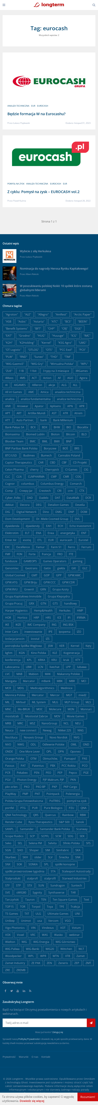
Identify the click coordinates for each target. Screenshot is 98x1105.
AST (54, 413)
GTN (43, 603)
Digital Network (26, 512)
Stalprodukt (13, 878)
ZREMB (20, 970)
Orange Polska (14, 758)
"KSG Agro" (65, 343)
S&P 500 (64, 822)
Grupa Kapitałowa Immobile (23, 596)
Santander (27, 829)
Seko (8, 843)
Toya (50, 906)
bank (43, 420)
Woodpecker (13, 956)
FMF (7, 554)
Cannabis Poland (69, 455)
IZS (48, 639)
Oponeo (75, 751)
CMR (66, 476)
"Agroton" (11, 314)
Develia (80, 505)
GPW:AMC (74, 575)
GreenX (29, 589)
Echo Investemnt (80, 526)
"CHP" (51, 328)
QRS (35, 815)
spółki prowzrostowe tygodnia (24, 871)
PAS (84, 758)
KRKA (41, 660)
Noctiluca (11, 737)
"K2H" (9, 343)
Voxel (20, 935)
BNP (69, 441)
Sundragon (57, 885)
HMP (80, 610)
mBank (45, 681)
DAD (30, 498)
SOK (19, 864)
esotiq (27, 540)
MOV (57, 716)
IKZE (18, 625)
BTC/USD (11, 455)
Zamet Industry (15, 963)
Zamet (80, 956)
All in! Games (13, 392)
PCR (7, 773)
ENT (83, 533)
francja (46, 554)
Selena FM (35, 843)
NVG (77, 737)
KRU (54, 660)
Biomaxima (12, 434)
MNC (8, 709)
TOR (22, 906)
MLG (55, 702)
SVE (7, 892)
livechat (55, 667)
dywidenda (12, 526)
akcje (51, 385)
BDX (44, 427)
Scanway (81, 829)
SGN (8, 850)
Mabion (33, 674)
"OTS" (49, 350)
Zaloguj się (57, 1032)
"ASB (8, 321)
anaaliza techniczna (67, 392)
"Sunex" (39, 357)
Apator (39, 406)
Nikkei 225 (64, 730)
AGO (70, 378)
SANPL (9, 829)
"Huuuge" (58, 336)
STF (7, 885)
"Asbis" (22, 321)
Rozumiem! (87, 1097)
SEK (82, 836)
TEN (43, 899)
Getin (47, 568)
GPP (59, 575)
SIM (47, 850)
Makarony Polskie (68, 674)
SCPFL (45, 836)
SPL (46, 864)
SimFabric (62, 850)
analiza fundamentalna (36, 399)
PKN (73, 780)
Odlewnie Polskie (53, 744)
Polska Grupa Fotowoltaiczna (24, 801)
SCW (58, 836)
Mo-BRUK (24, 709)
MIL (7, 702)
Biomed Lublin (35, 434)
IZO (79, 632)
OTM (33, 758)
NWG (20, 744)
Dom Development (17, 519)
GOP (47, 575)
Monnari (86, 709)
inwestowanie (33, 632)
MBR (72, 681)
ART (19, 413)
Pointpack (52, 794)
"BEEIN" (82, 321)
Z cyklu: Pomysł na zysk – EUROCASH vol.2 (43, 190)
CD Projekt (80, 462)
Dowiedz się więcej (32, 1101)
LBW (29, 667)
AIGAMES (20, 385)
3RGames (81, 371)
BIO (68, 427)
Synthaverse (56, 892)
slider (38, 857)
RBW (83, 815)
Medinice (66, 688)
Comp (9, 491)
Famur (40, 547)
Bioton (55, 434)
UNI (77, 914)
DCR (88, 498)
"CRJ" (64, 328)
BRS (76, 448)
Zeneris (63, 963)
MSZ (32, 723)
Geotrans (31, 568)
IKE (7, 625)
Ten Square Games (65, 899)
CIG (86, 469)
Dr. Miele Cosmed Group (52, 519)
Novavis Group (33, 737)
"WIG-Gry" (37, 364)
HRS (48, 617)
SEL (20, 843)
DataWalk (73, 498)
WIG (24, 942)
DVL (77, 519)
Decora (25, 505)
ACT (34, 378)
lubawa (81, 667)
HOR (8, 617)
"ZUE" (8, 371)
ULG (38, 914)
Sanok (80, 822)
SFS (88, 843)
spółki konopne (65, 864)
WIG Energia (41, 942)
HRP (36, 617)
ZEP (76, 963)
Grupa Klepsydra (59, 596)
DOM (84, 512)
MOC (39, 709)
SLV (50, 857)
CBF (64, 462)
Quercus (50, 815)
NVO (8, 744)
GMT (34, 575)
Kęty (88, 646)
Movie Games (75, 716)
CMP (54, 476)
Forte (32, 554)
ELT (27, 533)
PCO (84, 765)
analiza (9, 399)
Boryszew (50, 448)
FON (19, 554)
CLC (7, 476)
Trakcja (75, 906)
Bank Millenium (63, 420)
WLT (81, 949)
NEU (78, 723)
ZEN (49, 963)
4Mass (9, 378)
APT (7, 413)
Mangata (11, 681)
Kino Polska (38, 653)
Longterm (17, 1078)
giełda (61, 568)
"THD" (54, 357)
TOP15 (9, 906)
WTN (56, 956)
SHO (20, 850)
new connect (28, 730)
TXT (26, 914)
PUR (35, 808)
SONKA (33, 864)
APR (81, 406)
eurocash (42, 105)
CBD (52, 462)
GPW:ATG (11, 582)
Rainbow (68, 815)
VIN (33, 928)
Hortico (22, 617)
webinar (74, 935)
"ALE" (27, 314)
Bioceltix (82, 427)
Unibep (10, 921)
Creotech (45, 491)
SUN (41, 885)
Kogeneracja (71, 653)
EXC (7, 547)
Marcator (29, 681)
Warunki (23, 1056)
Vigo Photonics (15, 928)
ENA (38, 533)
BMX (57, 441)
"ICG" (74, 336)
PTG (23, 808)
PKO (27, 787)
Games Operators (54, 561)
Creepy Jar (26, 491)
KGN (22, 653)
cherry (34, 469)
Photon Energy (26, 780)
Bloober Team (14, 441)
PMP (25, 794)
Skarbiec (10, 857)
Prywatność (9, 1056)
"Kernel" (46, 343)
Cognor (10, 484)
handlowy (70, 603)
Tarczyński (12, 899)
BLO (84, 434)
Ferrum (86, 547)
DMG (58, 512)
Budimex (29, 455)
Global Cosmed (15, 575)
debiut (9, 505)
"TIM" (67, 357)
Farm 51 (56, 547)
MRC (20, 723)
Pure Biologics (53, 808)
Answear (22, 406)
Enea (51, 533)
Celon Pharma (14, 469)
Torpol (36, 906)
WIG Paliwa (12, 949)
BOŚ (65, 448)
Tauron (30, 899)
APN (70, 406)
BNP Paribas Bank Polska (21, 448)
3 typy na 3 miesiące (56, 371)
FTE (71, 554)
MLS (88, 702)
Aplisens (55, 406)
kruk (66, 660)
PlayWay (10, 794)
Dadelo (43, 498)
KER (61, 646)
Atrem (78, 413)
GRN (43, 589)
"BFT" (37, 328)
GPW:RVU (11, 589)
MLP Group (72, 702)
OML (74, 744)
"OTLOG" (33, 350)
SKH (25, 857)
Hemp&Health (43, 610)
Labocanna (12, 667)
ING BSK (68, 625)
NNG (80, 730)
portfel (9, 808)
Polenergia (73, 794)
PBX (52, 765)
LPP (68, 667)
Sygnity (37, 892)
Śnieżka (64, 857)
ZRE (7, 970)
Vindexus (48, 928)
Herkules (65, 610)
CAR (40, 462)
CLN (19, 476)
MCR (8, 688)
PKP (54, 787)
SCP (32, 836)
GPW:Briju (30, 582)
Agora (83, 378)
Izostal (35, 639)
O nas (35, 1056)
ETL (39, 540)
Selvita (52, 843)
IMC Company (36, 625)
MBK (60, 681)
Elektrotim (12, 533)
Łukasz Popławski (21, 123)
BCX (33, 427)
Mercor (55, 695)
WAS (45, 935)
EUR (33, 105)
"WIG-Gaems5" (14, 364)
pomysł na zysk (17, 183)
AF (59, 378)
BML (45, 441)
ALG (64, 385)
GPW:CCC (49, 582)
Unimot (26, 921)
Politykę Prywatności (29, 1039)
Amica (44, 392)
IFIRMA (81, 617)
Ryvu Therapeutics (40, 822)
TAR (73, 892)
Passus (9, 765)
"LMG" (82, 343)
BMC (33, 441)
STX (29, 885)
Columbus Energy (52, 484)
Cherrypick (52, 469)
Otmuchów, (50, 758)
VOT (63, 928)
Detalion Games (58, 505)
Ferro (71, 547)
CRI (59, 491)
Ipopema (64, 632)
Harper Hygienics (16, 610)
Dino (46, 512)
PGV (8, 780)
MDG (20, 688)
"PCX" (82, 350)
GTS (55, 603)
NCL (66, 723)
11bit (33, 371)
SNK (78, 857)
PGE (86, 773)
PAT (23, 765)
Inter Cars (11, 632)
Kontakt (45, 1056)
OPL (49, 751)
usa (39, 921)
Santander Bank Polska (55, 829)
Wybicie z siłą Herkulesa (35, 251)
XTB (67, 956)
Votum (76, 928)
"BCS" (67, 321)
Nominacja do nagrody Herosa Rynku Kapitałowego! (54, 268)
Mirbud (21, 702)
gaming (77, 561)
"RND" (23, 357)
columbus (27, 484)
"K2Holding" (27, 343)
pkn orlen (11, 787)
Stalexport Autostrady (76, 871)
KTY (77, 660)
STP (18, 885)
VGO (68, 921)
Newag (47, 730)
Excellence (23, 547)
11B (21, 371)
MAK (48, 674)
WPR (43, 956)
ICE (59, 617)
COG (78, 476)
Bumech (46, 455)
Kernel (75, 646)
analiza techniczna (18, 105)
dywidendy (33, 526)
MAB (19, 674)
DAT (57, 498)
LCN (40, 667)
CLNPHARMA (36, 476)
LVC (7, 674)
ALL (75, 385)
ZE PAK (35, 963)
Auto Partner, (25, 420)
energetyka (67, 533)
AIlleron (37, 385)
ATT (7, 420)
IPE (50, 632)
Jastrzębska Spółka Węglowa (23, 646)
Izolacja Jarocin (14, 639)
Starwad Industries (74, 878)
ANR (8, 406)
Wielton (10, 942)
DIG (7, 512)
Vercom (53, 921)
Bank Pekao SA (14, 427)
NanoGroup (49, 723)
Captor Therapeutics (18, 462)
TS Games (11, 914)
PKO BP (41, 787)
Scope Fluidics (14, 836)
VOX (8, 935)
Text (86, 899)
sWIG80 (21, 892)
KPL (29, 660)
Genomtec (12, 568)
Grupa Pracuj (13, 603)
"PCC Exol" (65, 350)
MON (71, 709)
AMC (31, 392)
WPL (31, 956)
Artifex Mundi (36, 413)
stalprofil (50, 878)
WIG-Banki (32, 949)
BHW (57, 427)
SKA (77, 850)
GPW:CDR (68, 582)
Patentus (38, 765)
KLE (54, 653)
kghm (8, 653)
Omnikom (89, 1078)
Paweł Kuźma (21, 199)
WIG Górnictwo (65, 942)
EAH (48, 526)
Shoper (34, 850)
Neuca (9, 730)
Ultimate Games (57, 914)
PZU (71, 808)
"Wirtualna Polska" (62, 364)
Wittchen (66, 949)
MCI (83, 681)
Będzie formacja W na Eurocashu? (36, 113)
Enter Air (11, 540)
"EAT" (8, 336)
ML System (39, 702)
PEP (59, 773)
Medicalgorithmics (42, 688)
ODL (33, 744)
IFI (69, 617)
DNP (71, 512)
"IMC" (87, 336)
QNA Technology (16, 815)
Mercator (38, 695)
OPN (61, 751)
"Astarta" (39, 321)
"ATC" (54, 321)
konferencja (13, 660)
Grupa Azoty (60, 589)
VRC (33, 935)
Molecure (55, 709)
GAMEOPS (30, 561)
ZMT (88, 963)
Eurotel (83, 540)
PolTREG (54, 801)
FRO (59, 554)
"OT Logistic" (13, 350)
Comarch (76, 484)
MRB (8, 723)
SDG (70, 836)
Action (47, 378)
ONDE (9, 751)
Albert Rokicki (32, 274)
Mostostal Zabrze (36, 716)
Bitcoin (70, 434)
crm (70, 491)
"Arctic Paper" (82, 314)
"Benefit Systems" (16, 328)
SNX (7, 864)
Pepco (73, 773)
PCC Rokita (69, 765)
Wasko (58, 935)
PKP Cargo (70, 787)
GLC (84, 568)
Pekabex (22, 773)
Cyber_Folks (13, 498)
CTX (81, 491)
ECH (60, 526)
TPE (61, 906)
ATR (65, 413)
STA (53, 871)
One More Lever (29, 751)
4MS (22, 378)
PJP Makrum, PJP (53, 780)
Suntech (76, 885)
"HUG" (41, 336)
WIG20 (50, 949)
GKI (73, 568)
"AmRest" (61, 314)
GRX (31, 603)
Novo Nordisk (58, 737)
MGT (69, 695)
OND (86, 744)
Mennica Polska (15, 695)
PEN (36, 773)
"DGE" (78, 328)
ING (54, 625)
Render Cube (13, 822)
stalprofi (32, 878)
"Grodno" (24, 336)
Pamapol (70, 758)
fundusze (11, 561)
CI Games (71, 469)
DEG (39, 505)
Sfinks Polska (71, 843)
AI (6, 385)
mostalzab (12, 716)
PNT (37, 794)
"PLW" (9, 357)
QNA (83, 808)
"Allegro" (43, 314)
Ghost (24, 1082)
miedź (82, 695)
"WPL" (84, 364)
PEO (48, 773)
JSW (50, 646)
